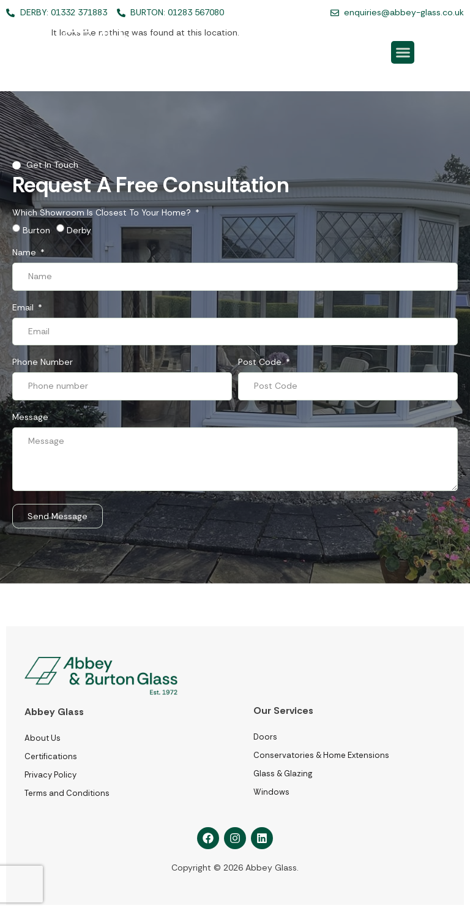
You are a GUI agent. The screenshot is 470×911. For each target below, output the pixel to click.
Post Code (261, 362)
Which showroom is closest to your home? (102, 213)
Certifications (50, 756)
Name (25, 253)
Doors (265, 737)
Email (24, 308)
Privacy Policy (50, 775)
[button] (402, 52)
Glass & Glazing (282, 773)
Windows (271, 792)
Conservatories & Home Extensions (321, 755)
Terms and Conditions (67, 793)
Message (30, 417)
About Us (42, 738)
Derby (79, 230)
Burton (36, 230)
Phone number (42, 362)
